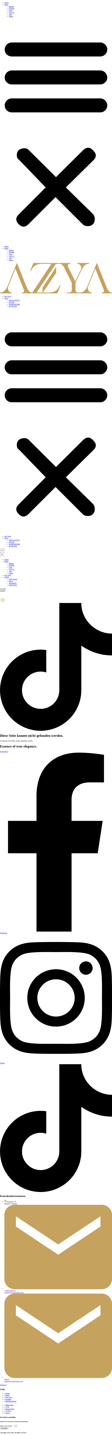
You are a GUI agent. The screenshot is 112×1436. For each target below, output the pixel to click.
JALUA (11, 12)
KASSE (11, 302)
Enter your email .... (7, 1426)
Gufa (10, 10)
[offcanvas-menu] (2, 551)
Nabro (11, 16)
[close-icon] (2, 556)
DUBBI (11, 9)
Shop (6, 298)
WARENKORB (14, 304)
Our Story (7, 296)
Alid (10, 14)
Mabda (11, 7)
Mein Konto (13, 579)
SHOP (6, 577)
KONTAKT (13, 306)
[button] (56, 131)
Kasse (11, 581)
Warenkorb (13, 583)
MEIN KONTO (14, 300)
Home (6, 3)
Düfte (6, 5)
